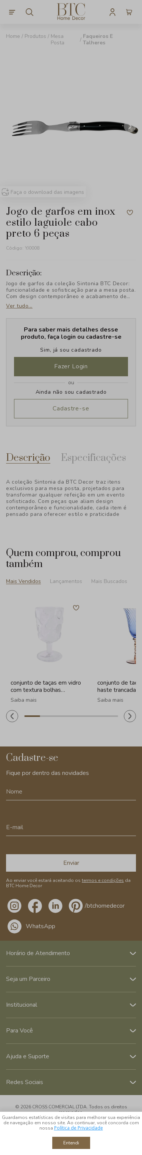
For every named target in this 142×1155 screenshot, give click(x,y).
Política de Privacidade (78, 1128)
